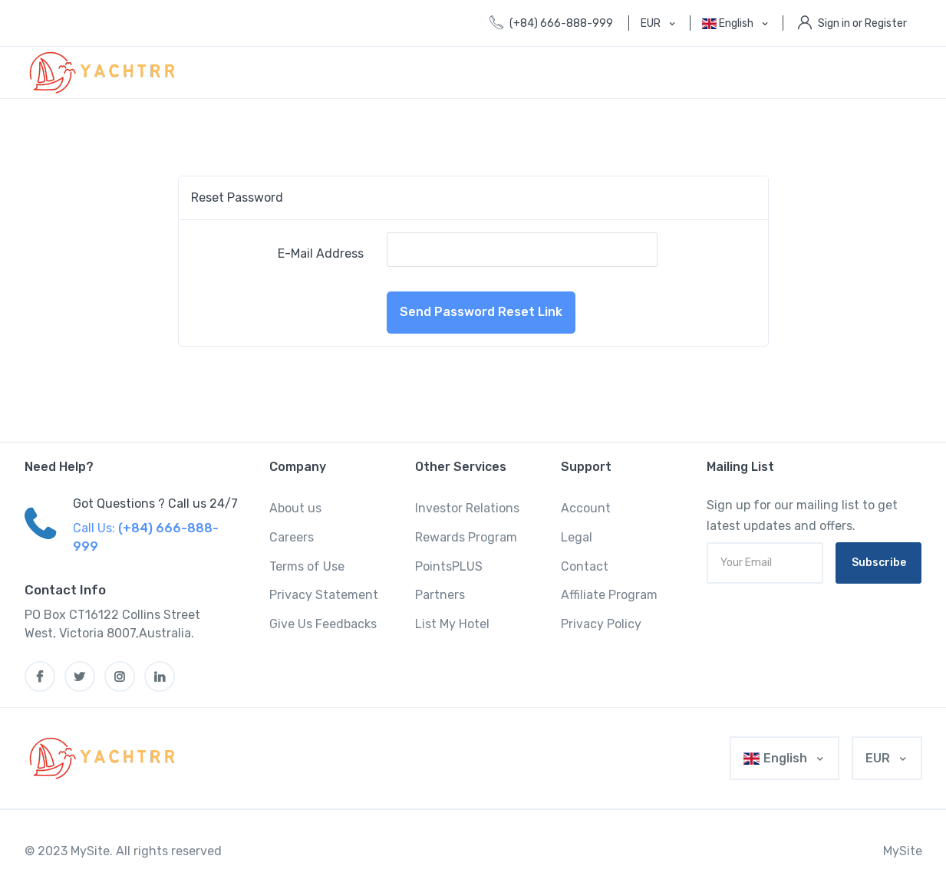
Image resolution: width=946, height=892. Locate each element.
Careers (291, 537)
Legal (576, 537)
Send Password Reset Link (481, 311)
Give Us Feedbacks (323, 624)
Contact (584, 566)
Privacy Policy (601, 624)
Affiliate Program (609, 595)
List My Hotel (452, 624)
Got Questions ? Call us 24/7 (155, 503)
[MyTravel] (104, 758)
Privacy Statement (323, 595)
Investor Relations (467, 508)
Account (586, 508)
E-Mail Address (321, 253)
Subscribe (879, 562)
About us (295, 508)
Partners (440, 595)
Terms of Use (306, 566)
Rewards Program (466, 537)
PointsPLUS (449, 566)
